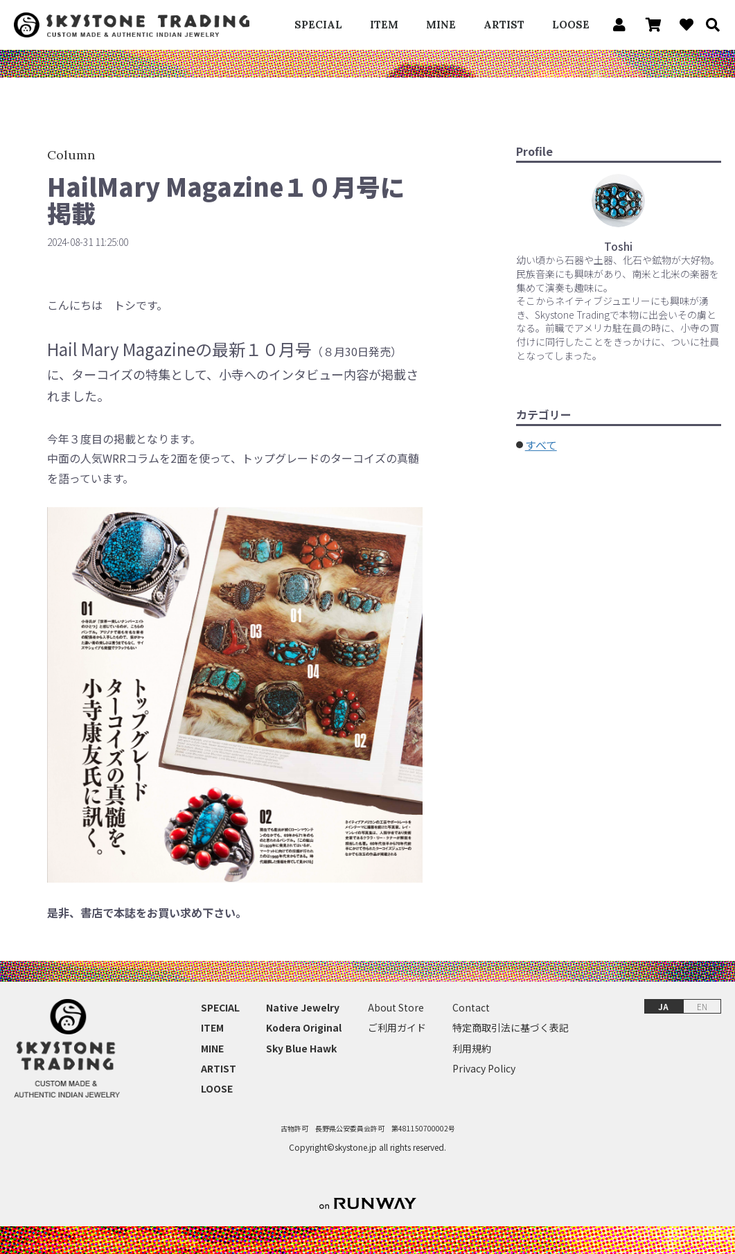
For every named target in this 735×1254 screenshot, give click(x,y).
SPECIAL (318, 24)
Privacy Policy (483, 1068)
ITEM (384, 24)
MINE (441, 24)
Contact (471, 1008)
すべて (541, 444)
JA (663, 1006)
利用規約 (471, 1048)
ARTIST (504, 24)
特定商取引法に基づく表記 (510, 1028)
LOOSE (571, 24)
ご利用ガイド (397, 1028)
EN (702, 1006)
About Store (396, 1008)
